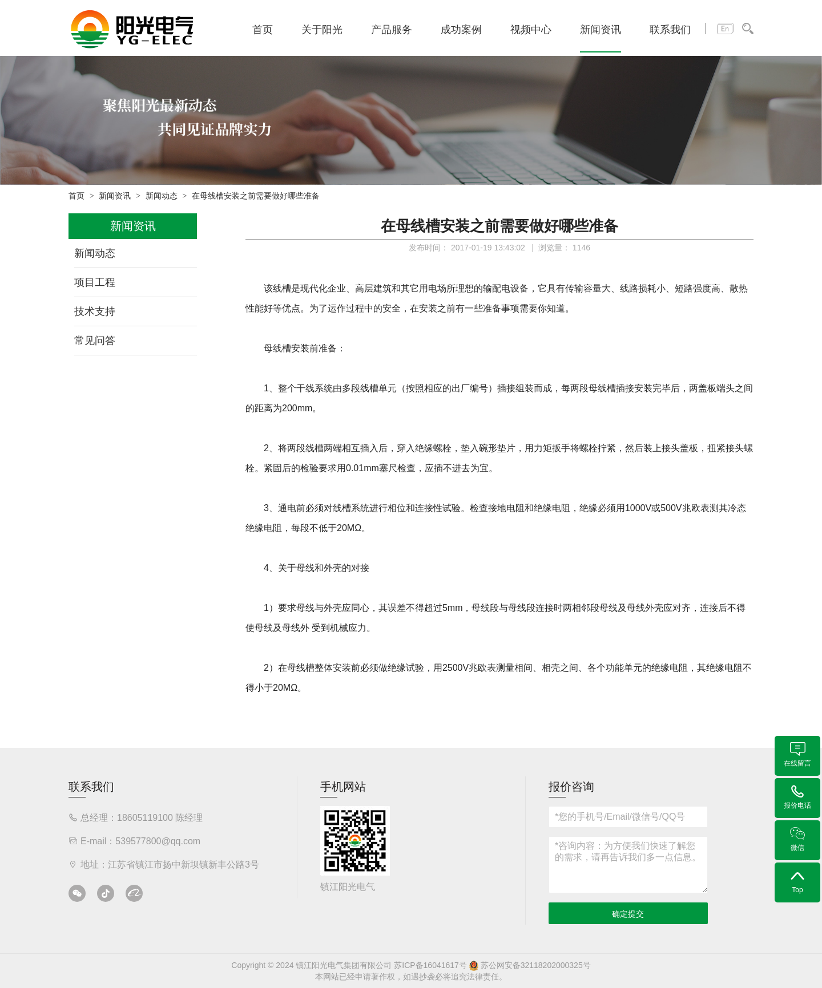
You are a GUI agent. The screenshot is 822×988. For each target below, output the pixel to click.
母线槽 (277, 348)
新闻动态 (162, 196)
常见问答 (94, 340)
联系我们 (670, 29)
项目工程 (94, 282)
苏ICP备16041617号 (430, 965)
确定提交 (628, 913)
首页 (262, 29)
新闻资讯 (600, 29)
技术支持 (94, 311)
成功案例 (461, 29)
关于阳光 (321, 29)
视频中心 (530, 29)
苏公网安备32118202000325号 (530, 965)
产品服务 (391, 29)
